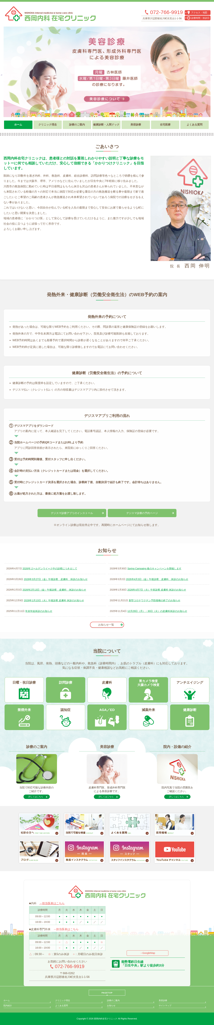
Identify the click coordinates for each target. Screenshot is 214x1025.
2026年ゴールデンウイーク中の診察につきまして (50, 568)
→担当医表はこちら (52, 903)
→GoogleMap (147, 953)
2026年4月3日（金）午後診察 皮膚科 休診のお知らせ (157, 579)
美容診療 (163, 1000)
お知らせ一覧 (106, 624)
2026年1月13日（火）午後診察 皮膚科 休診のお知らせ (54, 600)
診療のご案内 (113, 1000)
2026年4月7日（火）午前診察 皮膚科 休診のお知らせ (156, 589)
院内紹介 (8, 1005)
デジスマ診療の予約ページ (142, 513)
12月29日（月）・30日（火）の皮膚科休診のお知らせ (157, 611)
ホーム (7, 1000)
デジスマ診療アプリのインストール (72, 513)
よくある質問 (61, 1005)
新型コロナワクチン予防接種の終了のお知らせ (154, 600)
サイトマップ (165, 1005)
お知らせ (111, 1005)
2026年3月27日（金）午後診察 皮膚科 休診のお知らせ (56, 579)
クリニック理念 (62, 1000)
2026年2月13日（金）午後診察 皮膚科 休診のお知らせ (54, 589)
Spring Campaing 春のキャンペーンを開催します (154, 568)
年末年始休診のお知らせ (38, 611)
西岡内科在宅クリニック (105, 1018)
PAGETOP (107, 993)
